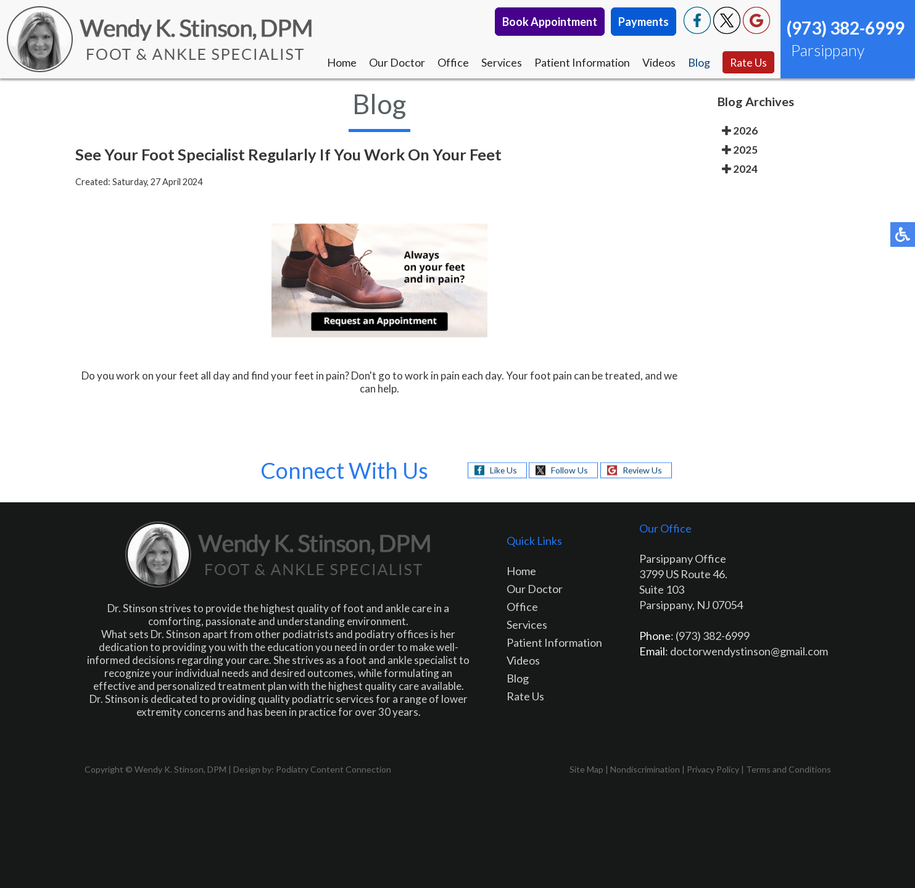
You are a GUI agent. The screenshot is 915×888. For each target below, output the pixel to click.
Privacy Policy (713, 769)
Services (501, 62)
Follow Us (568, 470)
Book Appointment (549, 21)
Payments (643, 21)
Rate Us (748, 62)
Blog (698, 62)
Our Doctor (396, 62)
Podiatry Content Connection (333, 769)
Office (452, 62)
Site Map (586, 769)
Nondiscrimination (645, 769)
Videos (658, 62)
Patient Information (581, 62)
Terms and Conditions (788, 769)
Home (341, 62)
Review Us (642, 470)
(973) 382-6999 (846, 27)
